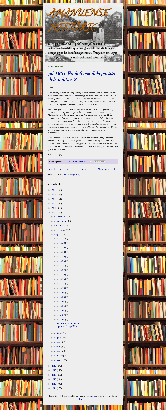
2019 (54, 365)
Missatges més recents (59, 169)
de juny (58, 337)
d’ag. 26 (61, 256)
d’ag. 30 (61, 243)
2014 (54, 388)
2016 (54, 379)
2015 (54, 384)
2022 (54, 203)
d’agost (58, 234)
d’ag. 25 (61, 261)
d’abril (57, 346)
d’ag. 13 (61, 288)
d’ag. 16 (61, 274)
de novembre (60, 221)
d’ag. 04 (61, 306)
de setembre (60, 230)
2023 (54, 199)
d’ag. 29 (61, 247)
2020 (54, 212)
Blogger (82, 399)
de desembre (60, 216)
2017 (54, 374)
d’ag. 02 (61, 315)
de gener (58, 360)
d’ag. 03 (61, 310)
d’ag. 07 (61, 292)
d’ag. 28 (61, 252)
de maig (58, 342)
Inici (84, 169)
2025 (54, 190)
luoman (92, 396)
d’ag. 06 (61, 297)
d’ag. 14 (61, 283)
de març (58, 351)
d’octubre (59, 225)
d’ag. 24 (61, 265)
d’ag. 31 (61, 238)
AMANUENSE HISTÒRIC (78, 21)
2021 (54, 208)
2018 (54, 370)
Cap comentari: (80, 161)
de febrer (58, 355)
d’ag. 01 (61, 319)
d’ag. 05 (61, 301)
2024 (54, 194)
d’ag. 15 (61, 279)
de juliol (58, 333)
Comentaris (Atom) (71, 174)
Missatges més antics (107, 169)
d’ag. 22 (61, 270)
